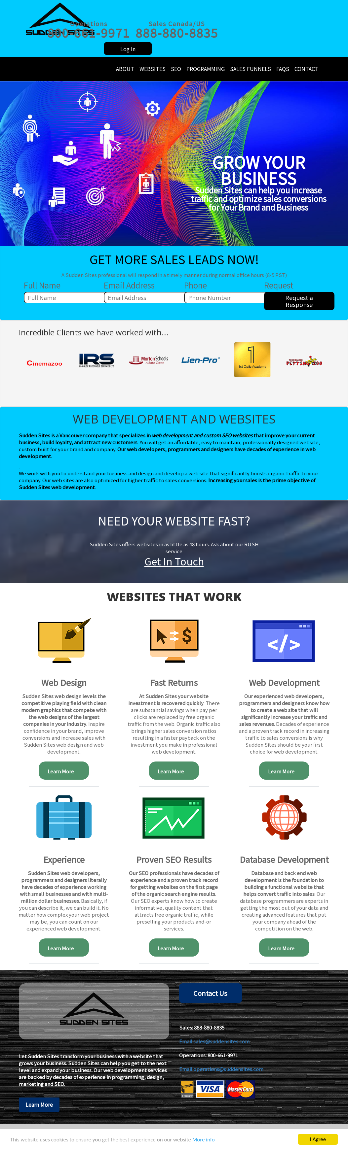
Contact (306, 69)
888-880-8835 (209, 1027)
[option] (44, 360)
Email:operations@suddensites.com (221, 1068)
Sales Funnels (250, 69)
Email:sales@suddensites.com (214, 1041)
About (125, 69)
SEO (176, 69)
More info (203, 1139)
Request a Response (299, 301)
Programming (205, 69)
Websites (152, 69)
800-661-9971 (223, 1055)
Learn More (64, 771)
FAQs (282, 69)
